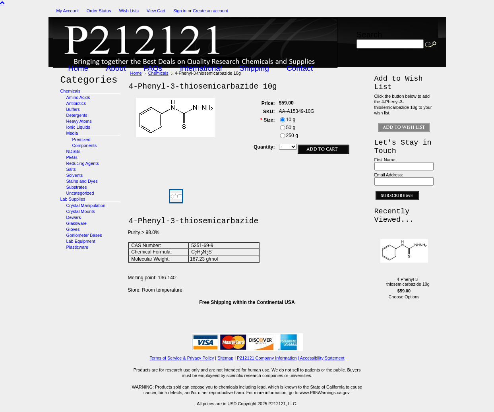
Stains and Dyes (82, 181)
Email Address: (388, 174)
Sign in (179, 10)
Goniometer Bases (84, 235)
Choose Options (404, 296)
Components (84, 145)
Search (369, 34)
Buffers (73, 109)
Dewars (73, 217)
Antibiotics (76, 103)
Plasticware (77, 247)
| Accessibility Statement (321, 358)
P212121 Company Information (267, 358)
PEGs (71, 157)
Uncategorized (80, 193)
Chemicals (70, 91)
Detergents (76, 115)
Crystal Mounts (80, 211)
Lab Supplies (72, 199)
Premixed (81, 139)
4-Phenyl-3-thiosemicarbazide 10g (408, 281)
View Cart (156, 10)
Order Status (99, 10)
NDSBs (73, 151)
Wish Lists (129, 10)
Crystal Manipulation (86, 205)
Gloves (73, 229)
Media (72, 133)
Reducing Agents (82, 163)
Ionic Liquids (78, 127)
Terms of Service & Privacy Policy (181, 358)
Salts (71, 169)
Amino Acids (78, 97)
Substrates (76, 187)
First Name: (385, 159)
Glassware (76, 223)
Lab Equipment (80, 241)
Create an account (210, 10)
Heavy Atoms (79, 121)
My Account (67, 10)
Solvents (74, 175)
